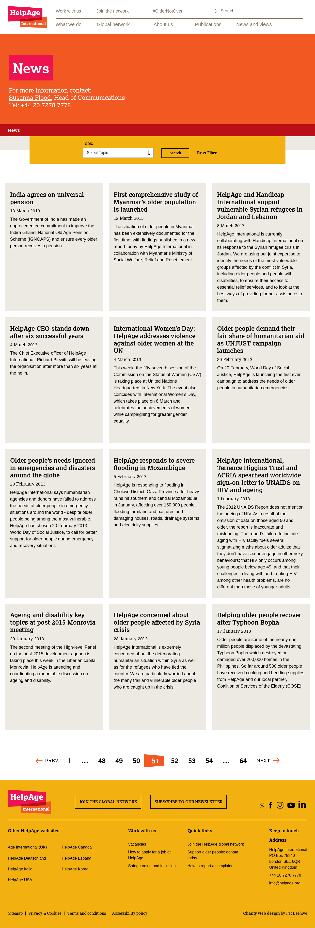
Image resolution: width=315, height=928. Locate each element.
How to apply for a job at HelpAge (149, 855)
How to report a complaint (210, 866)
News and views (254, 24)
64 (243, 760)
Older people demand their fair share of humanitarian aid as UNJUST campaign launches (260, 339)
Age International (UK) (27, 847)
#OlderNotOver (168, 11)
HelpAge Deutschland (27, 858)
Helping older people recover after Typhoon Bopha (259, 618)
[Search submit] (216, 11)
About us (163, 24)
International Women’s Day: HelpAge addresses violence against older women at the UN (154, 339)
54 (209, 760)
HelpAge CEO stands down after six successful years (49, 332)
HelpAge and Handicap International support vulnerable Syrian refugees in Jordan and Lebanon (260, 205)
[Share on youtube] (291, 805)
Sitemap (15, 913)
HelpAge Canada (77, 847)
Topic (88, 143)
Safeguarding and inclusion (152, 866)
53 (192, 760)
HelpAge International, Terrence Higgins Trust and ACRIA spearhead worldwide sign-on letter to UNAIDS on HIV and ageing (259, 475)
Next (263, 760)
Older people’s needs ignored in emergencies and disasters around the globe (52, 467)
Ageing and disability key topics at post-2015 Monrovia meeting (52, 622)
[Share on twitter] (262, 805)
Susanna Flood (30, 97)
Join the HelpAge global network (216, 844)
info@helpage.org (284, 883)
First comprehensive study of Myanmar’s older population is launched (156, 201)
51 (155, 760)
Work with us (68, 11)
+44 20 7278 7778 (285, 875)
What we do (69, 24)
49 (119, 760)
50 (136, 760)
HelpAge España (76, 858)
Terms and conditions (86, 913)
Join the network (112, 11)
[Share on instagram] (280, 805)
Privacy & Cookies (45, 913)
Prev (51, 760)
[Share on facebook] (270, 805)
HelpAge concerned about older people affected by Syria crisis (157, 622)
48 (102, 760)
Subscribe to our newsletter (188, 801)
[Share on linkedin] (302, 805)
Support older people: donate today (213, 855)
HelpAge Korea (75, 869)
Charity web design (261, 913)
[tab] (14, 130)
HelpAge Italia (20, 869)
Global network (113, 24)
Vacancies (137, 844)
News (14, 130)
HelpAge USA (20, 880)
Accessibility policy (129, 913)
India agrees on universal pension (47, 198)
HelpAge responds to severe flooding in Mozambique (154, 464)
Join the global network (108, 801)
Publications (208, 24)
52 (174, 760)
